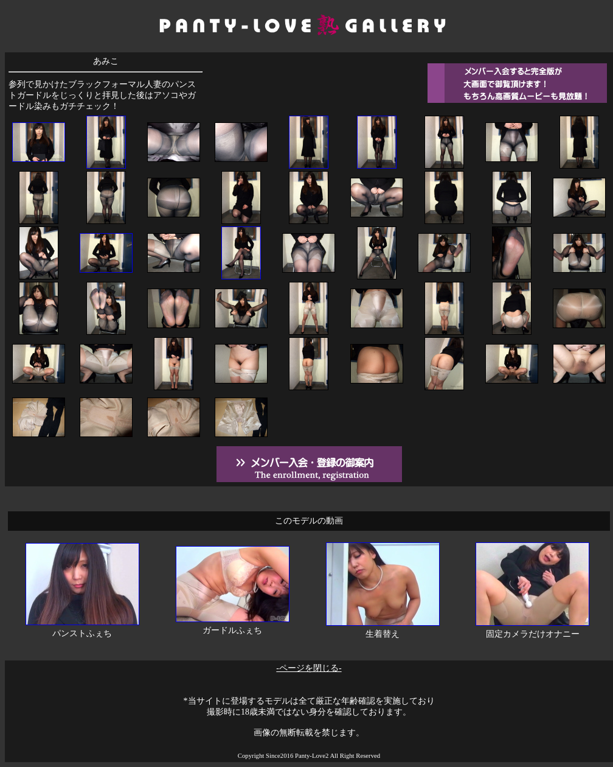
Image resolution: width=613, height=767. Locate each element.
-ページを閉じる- (308, 668)
